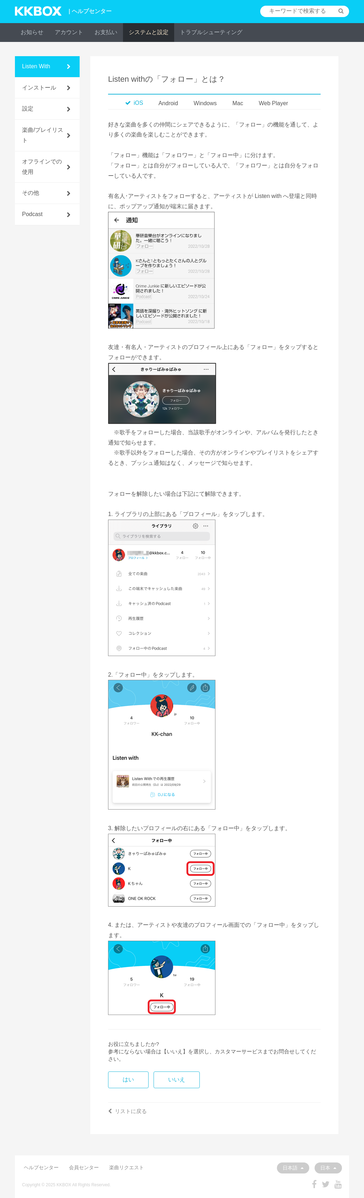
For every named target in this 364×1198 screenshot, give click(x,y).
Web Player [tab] (273, 103)
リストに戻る (127, 1111)
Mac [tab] (237, 103)
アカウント (69, 32)
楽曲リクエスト (126, 1167)
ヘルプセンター (41, 1167)
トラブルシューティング (211, 32)
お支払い (106, 32)
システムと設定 (148, 32)
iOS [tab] (134, 103)
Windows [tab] (205, 103)
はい (128, 1079)
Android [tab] (168, 103)
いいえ (176, 1079)
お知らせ (32, 32)
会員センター (84, 1167)
